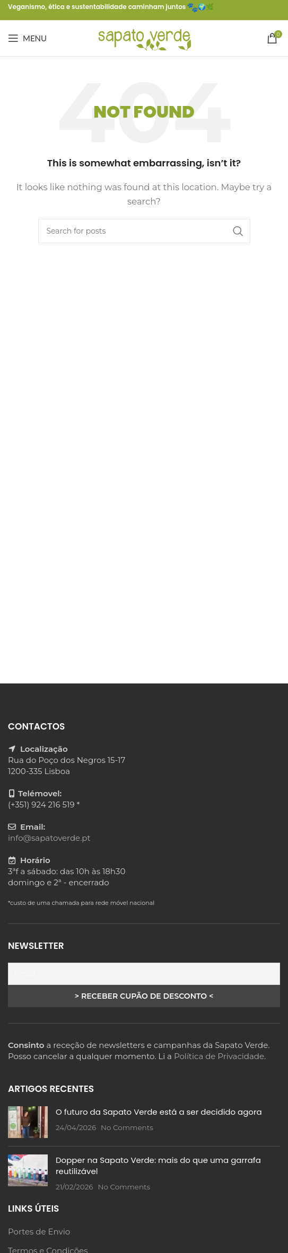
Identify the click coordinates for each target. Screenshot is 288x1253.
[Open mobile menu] (27, 38)
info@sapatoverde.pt (49, 838)
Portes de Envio (39, 1232)
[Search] (144, 231)
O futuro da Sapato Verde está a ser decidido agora (159, 1111)
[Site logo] (144, 37)
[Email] (144, 974)
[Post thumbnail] (28, 1122)
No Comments (127, 1127)
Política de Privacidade (219, 1056)
